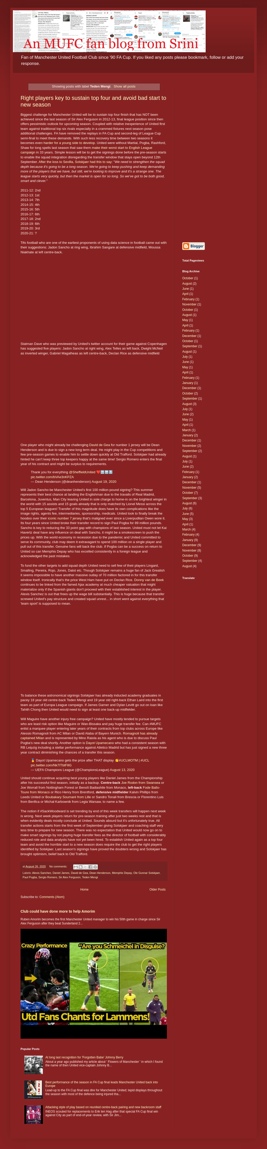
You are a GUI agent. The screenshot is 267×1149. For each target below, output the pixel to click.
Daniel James (61, 872)
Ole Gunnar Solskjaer (146, 872)
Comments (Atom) (51, 897)
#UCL (145, 760)
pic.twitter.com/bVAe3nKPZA (52, 477)
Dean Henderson (100, 872)
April (185, 294)
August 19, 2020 (104, 482)
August (187, 283)
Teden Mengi (90, 877)
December (189, 336)
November (189, 304)
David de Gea (99, 445)
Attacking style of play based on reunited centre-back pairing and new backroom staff (103, 1107)
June (185, 289)
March (186, 430)
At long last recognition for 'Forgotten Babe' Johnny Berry (84, 1057)
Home (84, 889)
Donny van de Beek (149, 580)
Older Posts (157, 889)
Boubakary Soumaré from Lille (68, 797)
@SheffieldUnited (82, 472)
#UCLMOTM (128, 760)
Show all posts (125, 86)
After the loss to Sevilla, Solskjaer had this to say (75, 162)
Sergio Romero (48, 877)
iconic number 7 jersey (65, 518)
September (189, 346)
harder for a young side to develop (69, 143)
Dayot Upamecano (100, 743)
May (185, 320)
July (185, 357)
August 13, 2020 (122, 770)
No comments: (58, 866)
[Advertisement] (214, 158)
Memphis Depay (122, 872)
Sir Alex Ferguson (69, 877)
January (187, 383)
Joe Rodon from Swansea (140, 783)
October (187, 278)
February (188, 299)
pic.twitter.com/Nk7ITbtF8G (51, 765)
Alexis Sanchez (41, 872)
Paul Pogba (30, 877)
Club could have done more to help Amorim (58, 911)
